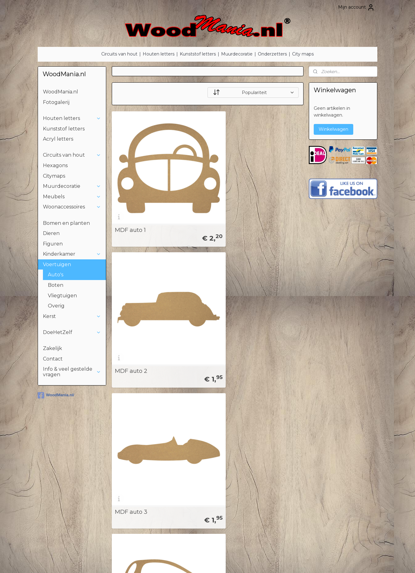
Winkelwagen (333, 129)
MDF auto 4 (131, 263)
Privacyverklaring (200, 480)
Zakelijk (52, 348)
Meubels (72, 197)
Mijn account (356, 7)
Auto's (55, 275)
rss (195, 561)
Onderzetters (272, 54)
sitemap (184, 561)
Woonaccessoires (72, 207)
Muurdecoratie (237, 54)
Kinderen (56, 466)
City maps (303, 54)
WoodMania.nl (60, 92)
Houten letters (158, 54)
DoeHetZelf (72, 332)
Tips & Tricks (195, 466)
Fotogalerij (56, 102)
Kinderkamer (72, 254)
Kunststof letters (198, 54)
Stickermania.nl (328, 459)
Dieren (51, 233)
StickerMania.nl (330, 432)
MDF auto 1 (130, 176)
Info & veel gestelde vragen (72, 371)
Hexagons (55, 165)
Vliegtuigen (62, 296)
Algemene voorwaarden (208, 487)
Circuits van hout (119, 54)
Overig (56, 306)
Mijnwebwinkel (272, 561)
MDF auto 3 (262, 176)
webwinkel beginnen (218, 561)
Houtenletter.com (331, 466)
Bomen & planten (66, 452)
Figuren (53, 244)
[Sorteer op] (253, 92)
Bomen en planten (66, 223)
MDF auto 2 (196, 176)
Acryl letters (58, 139)
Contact (53, 359)
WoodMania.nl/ (56, 395)
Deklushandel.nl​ (329, 473)
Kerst (72, 316)
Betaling (191, 473)
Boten (55, 285)
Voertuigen (72, 264)
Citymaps (54, 176)
